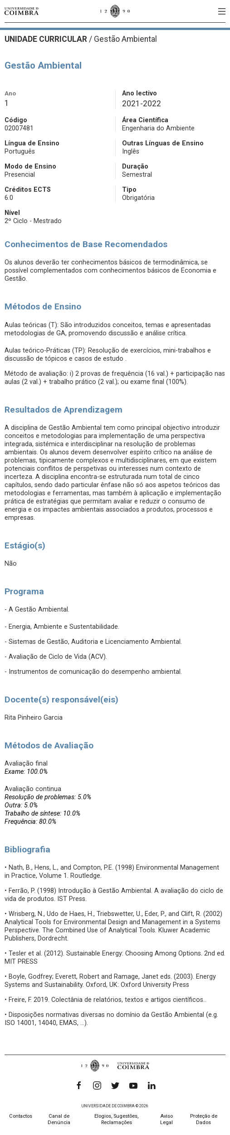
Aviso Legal (166, 1119)
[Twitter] (115, 1085)
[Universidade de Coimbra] (22, 11)
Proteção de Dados (203, 1119)
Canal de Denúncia (59, 1119)
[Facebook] (79, 1085)
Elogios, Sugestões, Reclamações (116, 1119)
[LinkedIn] (151, 1085)
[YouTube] (133, 1085)
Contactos (20, 1116)
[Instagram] (97, 1085)
